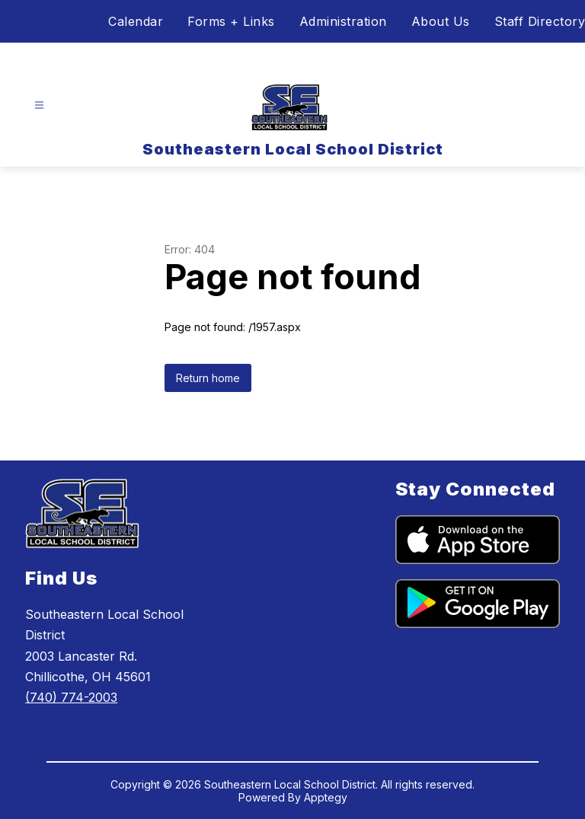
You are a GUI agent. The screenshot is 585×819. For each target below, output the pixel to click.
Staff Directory (540, 21)
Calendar (135, 21)
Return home (208, 377)
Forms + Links (231, 21)
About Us (440, 21)
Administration (343, 21)
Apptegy (325, 797)
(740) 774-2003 (71, 697)
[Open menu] (39, 105)
